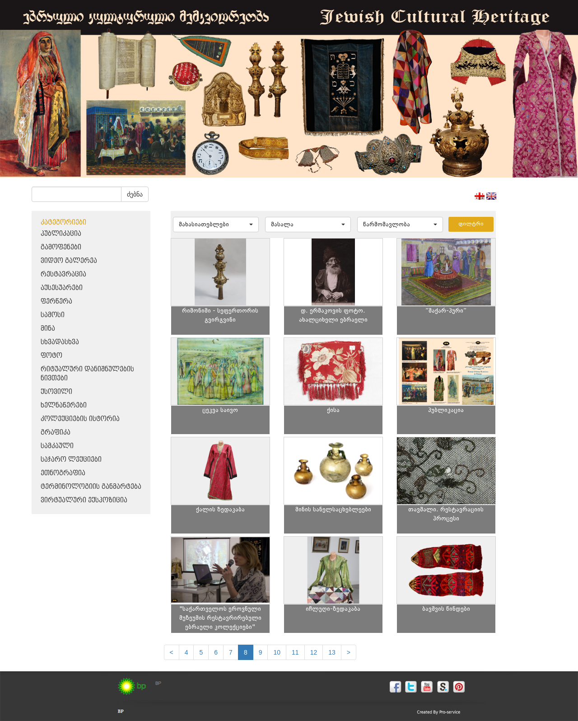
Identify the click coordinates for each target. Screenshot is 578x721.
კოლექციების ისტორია (80, 419)
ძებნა (135, 194)
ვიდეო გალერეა (69, 261)
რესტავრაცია (63, 274)
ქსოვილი (56, 392)
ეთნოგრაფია (63, 473)
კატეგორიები (63, 222)
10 (276, 652)
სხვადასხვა (60, 342)
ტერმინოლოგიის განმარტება (91, 487)
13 (332, 652)
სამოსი (53, 315)
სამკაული (57, 446)
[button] (216, 224)
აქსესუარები (62, 288)
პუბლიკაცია (61, 234)
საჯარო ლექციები (71, 460)
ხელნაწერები (64, 405)
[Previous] (171, 652)
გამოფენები (61, 247)
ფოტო (51, 356)
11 (295, 652)
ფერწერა (56, 301)
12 (313, 652)
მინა (48, 328)
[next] (348, 652)
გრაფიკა (55, 432)
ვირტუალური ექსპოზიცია (84, 500)
